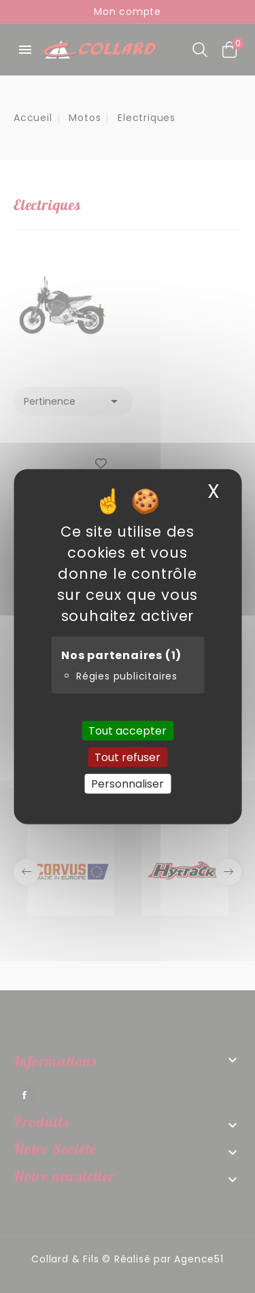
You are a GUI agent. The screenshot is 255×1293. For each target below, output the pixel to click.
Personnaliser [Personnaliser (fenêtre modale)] (127, 784)
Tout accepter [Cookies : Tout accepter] (127, 730)
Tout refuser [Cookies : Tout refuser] (127, 757)
